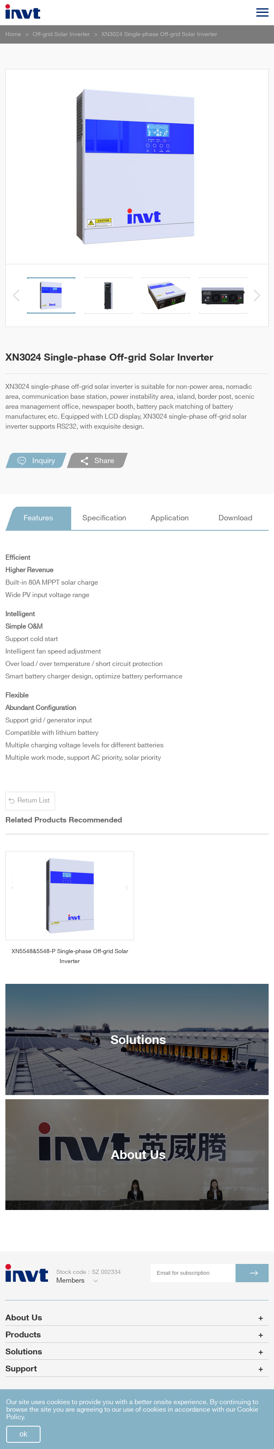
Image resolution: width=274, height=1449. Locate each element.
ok (23, 1434)
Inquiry (36, 461)
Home (13, 34)
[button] (16, 295)
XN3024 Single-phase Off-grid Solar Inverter (159, 34)
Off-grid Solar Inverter (61, 34)
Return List (33, 801)
